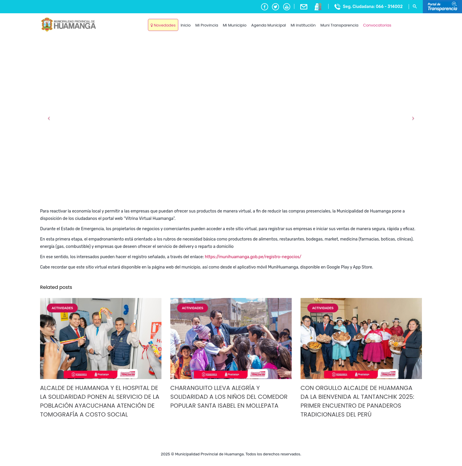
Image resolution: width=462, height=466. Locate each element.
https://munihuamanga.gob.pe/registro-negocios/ (253, 256)
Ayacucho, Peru (407, 20)
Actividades (62, 308)
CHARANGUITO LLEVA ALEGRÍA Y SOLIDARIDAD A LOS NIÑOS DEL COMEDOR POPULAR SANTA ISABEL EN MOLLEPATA (229, 397)
